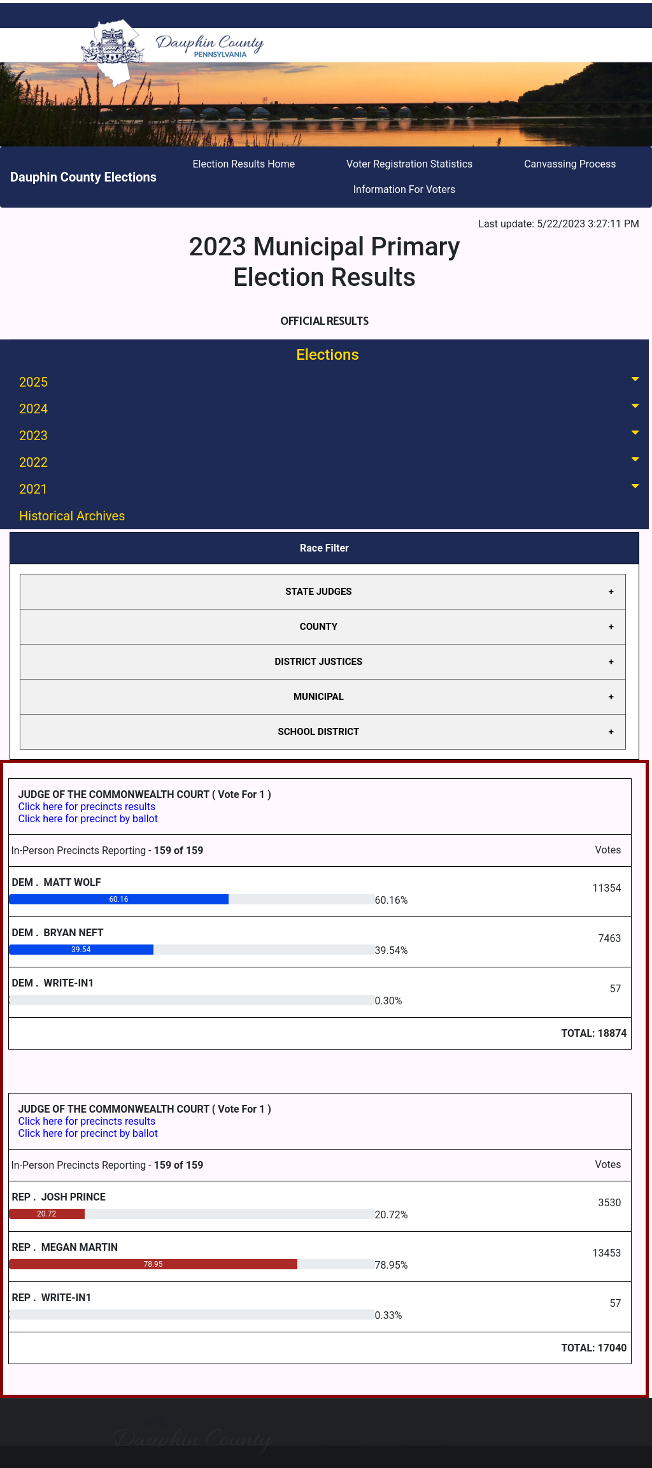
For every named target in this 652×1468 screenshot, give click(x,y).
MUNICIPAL (319, 696)
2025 (331, 381)
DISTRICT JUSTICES (319, 661)
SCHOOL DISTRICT (319, 732)
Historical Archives (72, 516)
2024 (331, 408)
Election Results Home (243, 164)
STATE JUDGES (318, 591)
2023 (331, 434)
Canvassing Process (570, 164)
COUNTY (318, 626)
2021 (331, 488)
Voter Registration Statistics (409, 164)
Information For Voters (404, 189)
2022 (331, 461)
